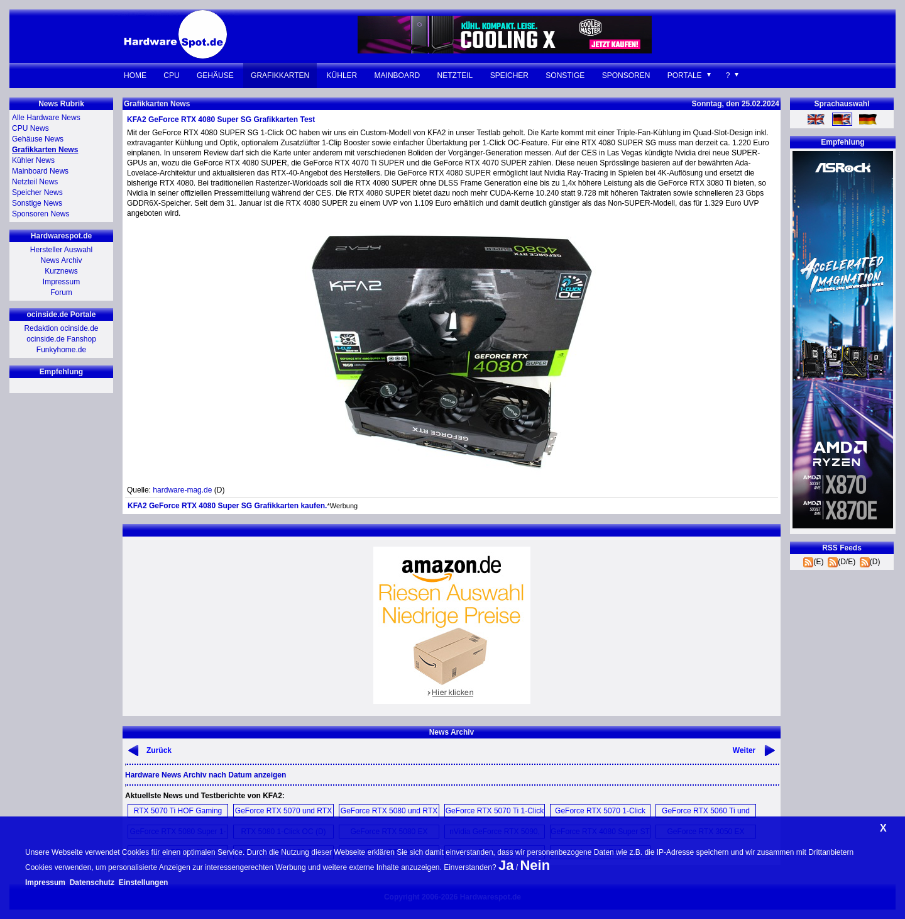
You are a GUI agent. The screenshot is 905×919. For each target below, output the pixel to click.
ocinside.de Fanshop (61, 339)
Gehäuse (215, 75)
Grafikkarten (280, 75)
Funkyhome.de (61, 349)
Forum (61, 292)
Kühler (342, 75)
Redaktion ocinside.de (61, 328)
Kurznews (61, 271)
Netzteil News (35, 181)
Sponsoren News (40, 213)
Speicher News (37, 192)
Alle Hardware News (46, 117)
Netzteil (455, 75)
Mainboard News (40, 171)
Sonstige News (37, 203)
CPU (171, 75)
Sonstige (565, 75)
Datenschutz (92, 882)
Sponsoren (626, 75)
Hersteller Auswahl (61, 249)
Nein (535, 865)
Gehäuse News (37, 139)
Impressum (61, 281)
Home (135, 75)
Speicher (509, 75)
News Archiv (61, 260)
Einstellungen (143, 882)
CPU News (30, 128)
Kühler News (33, 160)
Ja (505, 865)
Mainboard (397, 75)
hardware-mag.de (182, 490)
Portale (684, 75)
